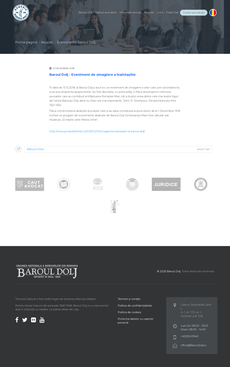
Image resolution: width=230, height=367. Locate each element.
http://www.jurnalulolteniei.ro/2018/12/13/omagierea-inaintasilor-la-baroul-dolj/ (97, 131)
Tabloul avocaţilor (106, 12)
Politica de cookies (129, 312)
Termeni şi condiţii (129, 299)
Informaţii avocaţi (131, 12)
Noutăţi (149, 12)
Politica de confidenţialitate (135, 305)
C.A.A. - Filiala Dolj (167, 12)
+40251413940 (190, 336)
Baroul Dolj (85, 12)
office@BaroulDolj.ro (193, 345)
